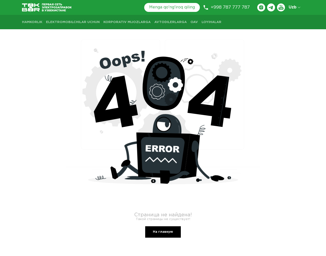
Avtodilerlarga (170, 22)
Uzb (294, 7)
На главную (163, 231)
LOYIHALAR (211, 22)
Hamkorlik (32, 22)
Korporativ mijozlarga (127, 22)
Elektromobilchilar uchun (73, 22)
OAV (194, 22)
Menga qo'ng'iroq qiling (172, 7)
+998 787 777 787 (227, 7)
